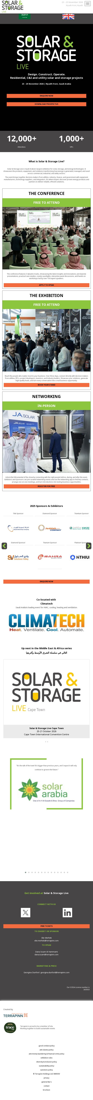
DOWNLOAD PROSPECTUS (46, 104)
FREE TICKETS (47, 926)
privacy (46, 1078)
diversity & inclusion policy (46, 1062)
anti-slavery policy (46, 1050)
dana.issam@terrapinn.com (46, 954)
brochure (46, 1090)
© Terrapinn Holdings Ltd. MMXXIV (46, 1074)
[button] (25, 872)
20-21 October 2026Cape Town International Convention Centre (46, 731)
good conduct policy (47, 1046)
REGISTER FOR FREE (46, 486)
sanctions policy (46, 1070)
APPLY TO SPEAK (46, 285)
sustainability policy (46, 1066)
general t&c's (46, 1082)
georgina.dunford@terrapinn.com (55, 972)
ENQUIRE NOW (46, 96)
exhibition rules (46, 1058)
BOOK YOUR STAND (46, 385)
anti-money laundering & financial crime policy (46, 1054)
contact (46, 1086)
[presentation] (45, 741)
